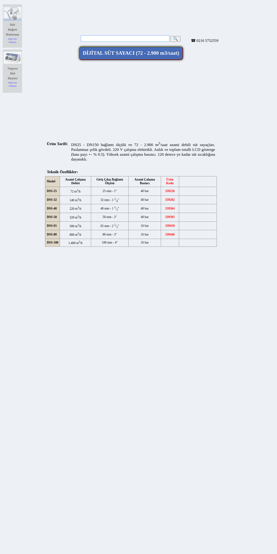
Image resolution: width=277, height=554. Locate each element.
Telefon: (70, 329)
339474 (170, 216)
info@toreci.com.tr (249, 8)
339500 (170, 225)
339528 (170, 234)
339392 (170, 190)
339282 (170, 173)
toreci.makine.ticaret (89, 334)
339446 (170, 208)
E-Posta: (103, 339)
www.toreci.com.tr (153, 339)
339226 (170, 164)
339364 (170, 182)
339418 (170, 199)
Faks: (69, 332)
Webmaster (131, 342)
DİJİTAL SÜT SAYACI (131, 27)
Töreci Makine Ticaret (131, 312)
